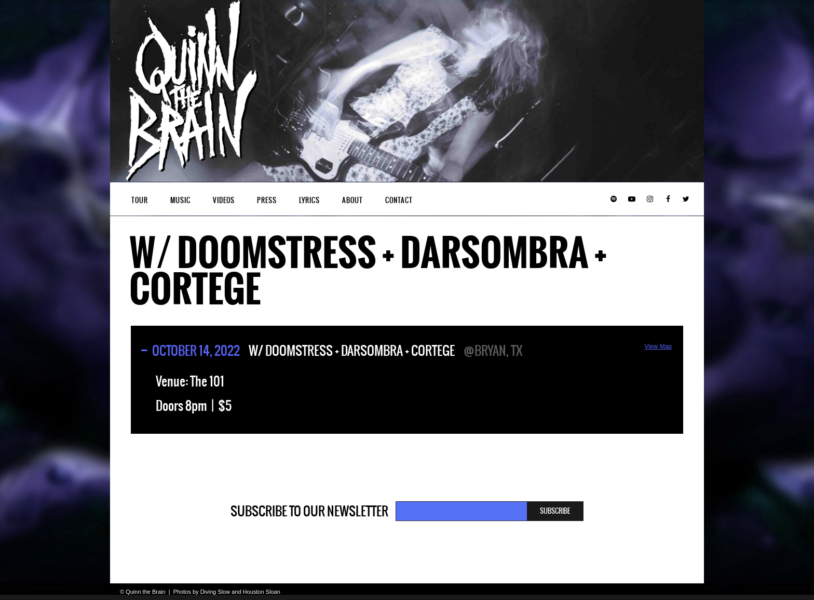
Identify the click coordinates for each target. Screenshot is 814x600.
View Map (658, 346)
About (352, 200)
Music (180, 200)
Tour (139, 200)
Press (267, 200)
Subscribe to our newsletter (309, 511)
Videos (224, 200)
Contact (399, 200)
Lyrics (309, 200)
